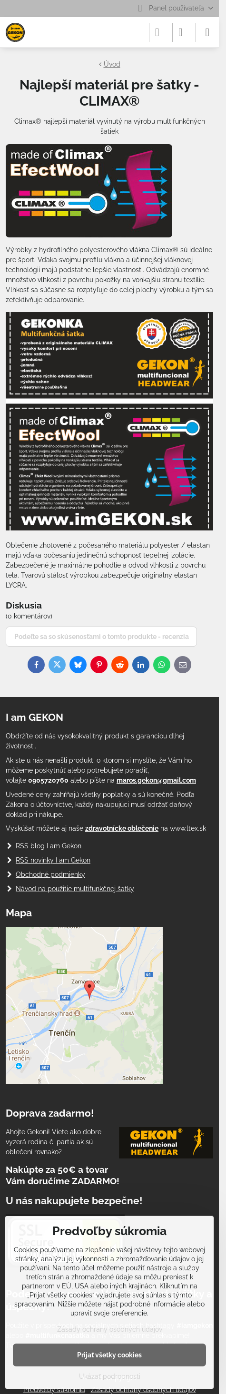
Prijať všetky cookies (109, 1355)
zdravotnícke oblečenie (121, 828)
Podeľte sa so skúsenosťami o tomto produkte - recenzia (101, 636)
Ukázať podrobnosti (109, 1376)
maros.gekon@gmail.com (156, 780)
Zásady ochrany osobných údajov (109, 1329)
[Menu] (207, 32)
